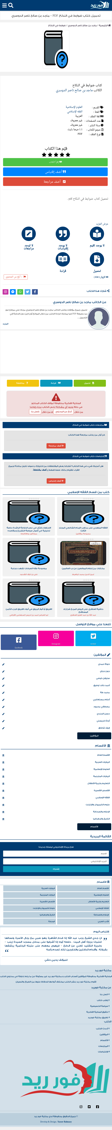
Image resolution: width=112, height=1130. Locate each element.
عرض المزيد (102, 224)
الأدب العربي (103, 921)
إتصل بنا (35, 411)
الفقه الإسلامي (74, 111)
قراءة (56, 383)
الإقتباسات (104, 1051)
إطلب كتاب (103, 1000)
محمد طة (56, 693)
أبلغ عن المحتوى (16, 277)
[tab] (90, 236)
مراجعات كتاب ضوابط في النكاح (90, 425)
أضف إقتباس (55, 171)
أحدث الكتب (103, 1028)
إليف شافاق (56, 728)
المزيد (5, 323)
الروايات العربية (56, 762)
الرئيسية (105, 25)
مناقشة (23, 383)
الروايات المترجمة (56, 776)
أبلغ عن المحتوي (63, 411)
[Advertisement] (56, 352)
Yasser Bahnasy (65, 1121)
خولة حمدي (56, 664)
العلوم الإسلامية (74, 107)
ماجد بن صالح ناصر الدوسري (82, 25)
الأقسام (100, 745)
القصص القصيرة (56, 791)
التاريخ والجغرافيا (56, 819)
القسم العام (56, 755)
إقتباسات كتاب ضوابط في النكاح (90, 456)
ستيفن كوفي (56, 678)
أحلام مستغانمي (56, 700)
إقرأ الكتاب (55, 162)
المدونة (51, 921)
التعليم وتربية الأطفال (56, 784)
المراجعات (104, 1046)
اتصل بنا (105, 994)
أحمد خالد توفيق (56, 686)
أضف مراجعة (55, 181)
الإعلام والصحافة (56, 812)
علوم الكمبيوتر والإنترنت (56, 805)
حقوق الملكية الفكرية (98, 1012)
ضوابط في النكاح (57, 25)
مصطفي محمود (56, 707)
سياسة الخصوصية (100, 1006)
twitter (93, 644)
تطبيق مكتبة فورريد (99, 1017)
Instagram (56, 644)
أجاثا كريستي (56, 721)
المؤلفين (100, 655)
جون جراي (56, 671)
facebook (18, 648)
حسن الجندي (56, 714)
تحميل (90, 383)
